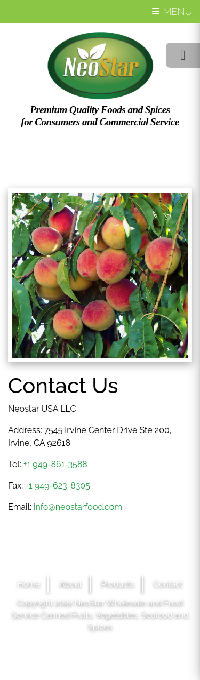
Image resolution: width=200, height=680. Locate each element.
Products (117, 584)
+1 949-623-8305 (57, 486)
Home (29, 584)
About (70, 584)
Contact (168, 584)
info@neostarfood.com (78, 507)
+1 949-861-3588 (55, 464)
